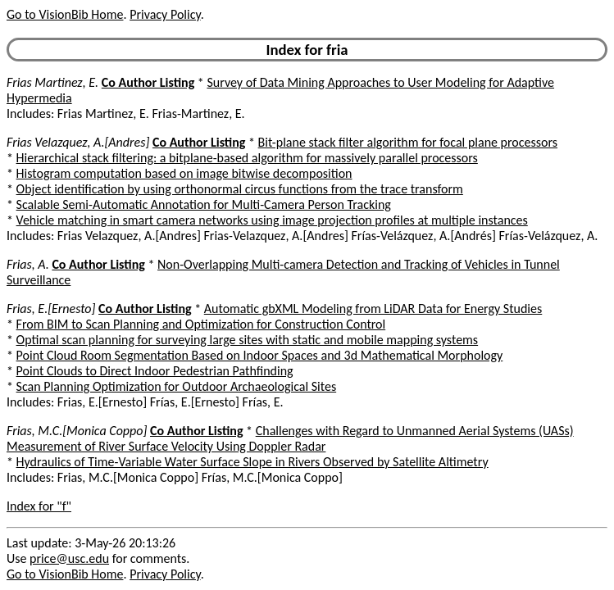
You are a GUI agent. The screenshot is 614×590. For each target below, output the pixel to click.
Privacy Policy (165, 14)
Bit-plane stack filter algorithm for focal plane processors (407, 142)
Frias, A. (28, 264)
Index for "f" (39, 506)
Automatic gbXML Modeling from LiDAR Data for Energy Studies (373, 308)
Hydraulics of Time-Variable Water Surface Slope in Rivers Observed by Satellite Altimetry (252, 462)
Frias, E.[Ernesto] (51, 308)
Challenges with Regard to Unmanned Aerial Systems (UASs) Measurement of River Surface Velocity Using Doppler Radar (290, 438)
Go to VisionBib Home (65, 14)
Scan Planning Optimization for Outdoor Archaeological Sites (176, 386)
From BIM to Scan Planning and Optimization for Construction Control (201, 324)
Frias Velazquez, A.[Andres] (78, 142)
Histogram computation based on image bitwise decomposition (184, 173)
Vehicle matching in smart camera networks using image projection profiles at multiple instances (272, 220)
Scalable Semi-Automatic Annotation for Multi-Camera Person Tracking (203, 204)
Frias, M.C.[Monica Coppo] (77, 430)
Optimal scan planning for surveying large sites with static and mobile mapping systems (247, 339)
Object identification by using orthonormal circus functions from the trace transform (239, 189)
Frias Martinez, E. (52, 82)
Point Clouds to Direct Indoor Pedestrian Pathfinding (154, 371)
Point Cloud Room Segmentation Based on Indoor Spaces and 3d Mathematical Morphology (259, 355)
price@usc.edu (69, 558)
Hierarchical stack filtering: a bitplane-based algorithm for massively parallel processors (247, 158)
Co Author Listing (148, 82)
